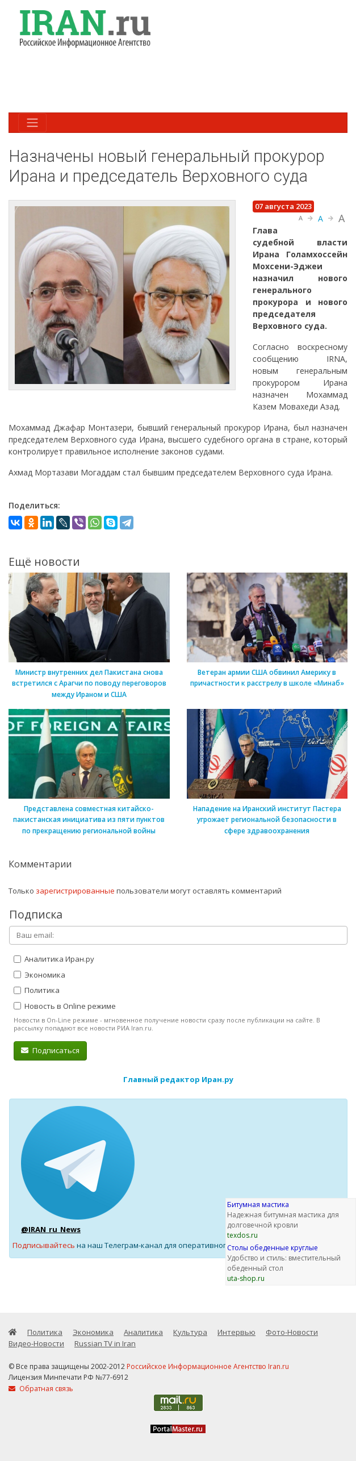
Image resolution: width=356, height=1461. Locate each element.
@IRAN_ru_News (51, 1229)
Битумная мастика (258, 1204)
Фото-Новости (292, 1332)
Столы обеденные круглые (272, 1248)
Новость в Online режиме (65, 1006)
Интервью (236, 1332)
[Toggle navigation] (32, 122)
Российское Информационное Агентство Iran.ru (208, 1366)
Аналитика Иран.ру (54, 959)
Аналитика (143, 1332)
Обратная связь (41, 1388)
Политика (37, 990)
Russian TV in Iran (105, 1343)
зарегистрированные (75, 891)
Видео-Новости (36, 1343)
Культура (190, 1332)
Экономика (39, 975)
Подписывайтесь (43, 1245)
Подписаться (50, 1050)
